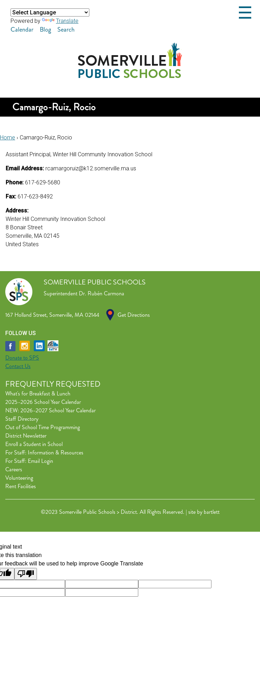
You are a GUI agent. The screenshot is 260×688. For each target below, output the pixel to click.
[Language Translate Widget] (50, 12)
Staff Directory (21, 419)
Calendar (22, 29)
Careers (13, 469)
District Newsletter (25, 436)
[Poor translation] (25, 574)
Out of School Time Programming (42, 427)
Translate (60, 21)
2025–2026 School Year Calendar (43, 402)
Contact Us (18, 366)
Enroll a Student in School (34, 444)
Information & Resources (55, 452)
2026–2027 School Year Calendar (58, 410)
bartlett (212, 512)
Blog (45, 29)
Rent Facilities (20, 486)
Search (66, 29)
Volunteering (19, 478)
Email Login (40, 461)
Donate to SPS (22, 358)
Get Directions (134, 315)
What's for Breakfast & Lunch (37, 393)
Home (7, 137)
